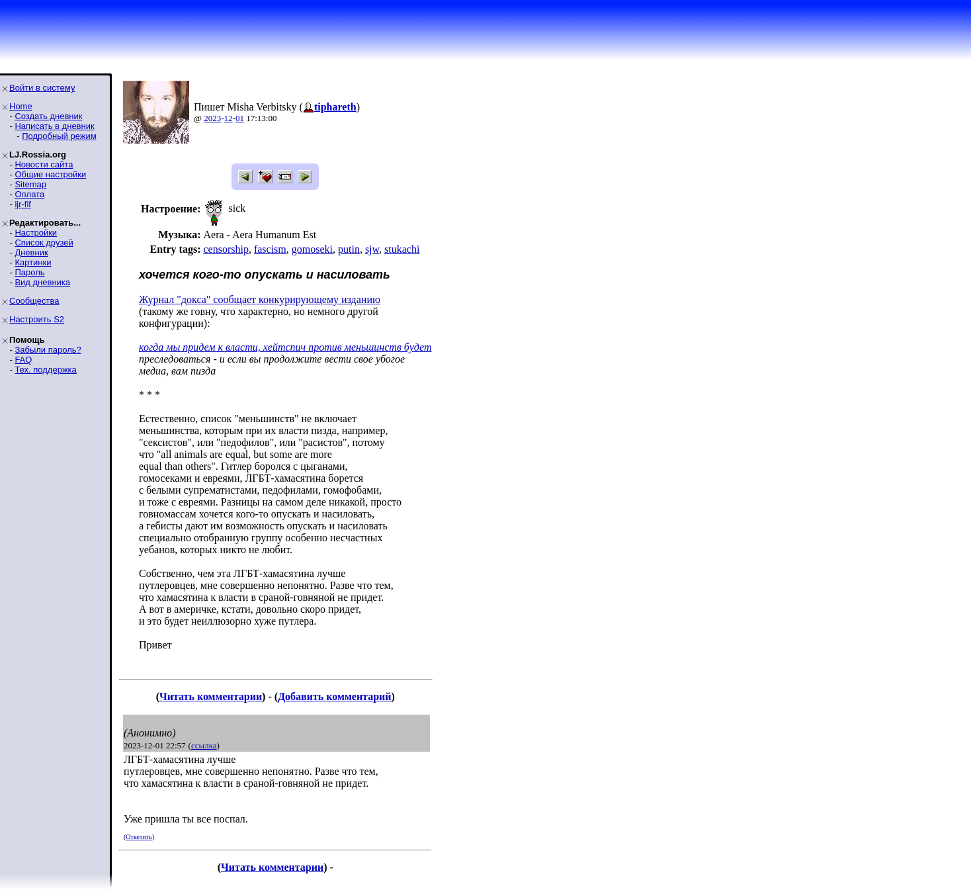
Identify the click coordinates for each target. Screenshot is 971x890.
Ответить (138, 836)
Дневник (31, 252)
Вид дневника (42, 282)
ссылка (204, 745)
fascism (270, 249)
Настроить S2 (36, 319)
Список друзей (44, 242)
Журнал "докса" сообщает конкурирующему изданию (259, 299)
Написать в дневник (54, 126)
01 (239, 118)
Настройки (36, 233)
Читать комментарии (210, 696)
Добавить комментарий (334, 696)
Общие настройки (50, 174)
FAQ (23, 360)
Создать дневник (48, 116)
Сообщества (34, 301)
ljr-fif (23, 204)
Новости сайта (44, 164)
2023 (212, 118)
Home (20, 106)
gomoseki (312, 249)
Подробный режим (59, 136)
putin (349, 249)
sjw (372, 249)
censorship (225, 249)
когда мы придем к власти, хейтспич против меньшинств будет (285, 347)
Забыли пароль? (48, 350)
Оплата (29, 194)
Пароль (29, 272)
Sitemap (30, 184)
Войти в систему (42, 88)
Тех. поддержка (45, 370)
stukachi (401, 249)
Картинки (33, 262)
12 (228, 118)
